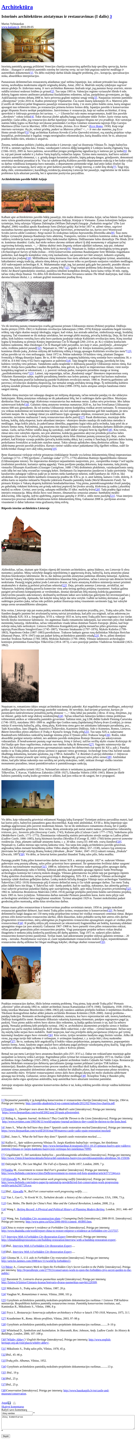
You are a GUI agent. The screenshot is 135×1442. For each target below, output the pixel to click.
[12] (39, 348)
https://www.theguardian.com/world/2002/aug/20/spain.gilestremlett (40, 1112)
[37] (13, 1041)
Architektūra (17, 7)
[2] (52, 91)
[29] (119, 841)
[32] (128, 888)
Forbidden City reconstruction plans (40, 1218)
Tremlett (9, 1109)
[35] (102, 942)
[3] (95, 97)
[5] (27, 132)
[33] (109, 910)
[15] (31, 373)
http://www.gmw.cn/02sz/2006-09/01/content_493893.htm (58, 1221)
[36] (50, 1035)
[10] (28, 258)
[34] (20, 923)
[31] (44, 866)
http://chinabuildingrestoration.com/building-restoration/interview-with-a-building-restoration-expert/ (58, 1239)
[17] (82, 417)
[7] (114, 166)
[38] (83, 1075)
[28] (109, 757)
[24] (60, 716)
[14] (68, 360)
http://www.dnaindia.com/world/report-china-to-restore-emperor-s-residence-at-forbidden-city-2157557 (59, 1230)
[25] (86, 731)
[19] (54, 448)
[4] (32, 116)
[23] (96, 635)
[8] (112, 232)
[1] (31, 72)
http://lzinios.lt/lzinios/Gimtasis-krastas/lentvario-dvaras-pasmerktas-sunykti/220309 (49, 1282)
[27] (91, 744)
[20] (97, 489)
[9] (69, 248)
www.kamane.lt (10, 26)
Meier (9, 1266)
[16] (26, 404)
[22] (64, 585)
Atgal (4, 1402)
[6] (125, 151)
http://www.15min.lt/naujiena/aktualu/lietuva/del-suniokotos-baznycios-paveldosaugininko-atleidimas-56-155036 (65, 1158)
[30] (22, 854)
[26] (107, 734)
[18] (109, 429)
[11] (67, 267)
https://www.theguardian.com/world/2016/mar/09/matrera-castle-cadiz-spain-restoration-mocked (55, 1130)
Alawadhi (11, 1179)
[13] (128, 351)
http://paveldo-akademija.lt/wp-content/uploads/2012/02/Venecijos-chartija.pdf (70, 1103)
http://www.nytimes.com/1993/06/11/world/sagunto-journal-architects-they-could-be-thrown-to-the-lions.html (64, 1121)
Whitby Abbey (15, 1339)
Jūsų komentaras (68, 1423)
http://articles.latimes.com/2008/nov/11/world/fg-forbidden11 (35, 1260)
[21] (112, 495)
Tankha (9, 1169)
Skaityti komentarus (12, 1406)
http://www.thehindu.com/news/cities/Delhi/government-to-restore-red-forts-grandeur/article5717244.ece (60, 1173)
